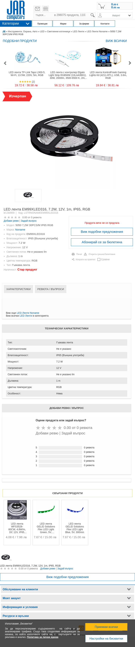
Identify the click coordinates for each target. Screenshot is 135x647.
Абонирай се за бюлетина (102, 242)
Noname (20, 229)
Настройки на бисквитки (106, 638)
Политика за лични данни (42, 637)
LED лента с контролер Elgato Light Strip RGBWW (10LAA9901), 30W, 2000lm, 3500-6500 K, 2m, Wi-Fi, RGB (68, 75)
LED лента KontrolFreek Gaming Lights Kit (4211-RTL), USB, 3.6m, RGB (108, 75)
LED (42, 31)
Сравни (105, 259)
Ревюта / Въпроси (50, 289)
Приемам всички (106, 627)
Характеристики (18, 289)
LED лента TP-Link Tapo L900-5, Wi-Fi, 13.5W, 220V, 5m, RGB (27, 74)
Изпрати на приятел (85, 259)
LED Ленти (78, 31)
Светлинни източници (58, 31)
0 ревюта (36, 217)
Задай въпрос (29, 220)
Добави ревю (11, 220)
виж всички (116, 41)
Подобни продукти (20, 41)
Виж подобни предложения (102, 232)
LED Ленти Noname (97, 31)
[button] (5, 63)
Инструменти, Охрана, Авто (23, 31)
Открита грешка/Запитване (102, 254)
